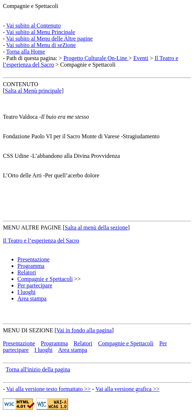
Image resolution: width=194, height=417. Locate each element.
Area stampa (31, 298)
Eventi (140, 58)
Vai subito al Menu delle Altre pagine (49, 38)
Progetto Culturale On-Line (95, 58)
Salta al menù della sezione (96, 227)
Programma (31, 266)
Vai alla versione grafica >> (128, 389)
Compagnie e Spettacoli (30, 6)
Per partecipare (34, 285)
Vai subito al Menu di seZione (41, 45)
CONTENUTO (20, 84)
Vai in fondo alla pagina (84, 330)
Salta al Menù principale (33, 91)
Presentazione (33, 259)
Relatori (26, 272)
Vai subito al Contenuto (33, 25)
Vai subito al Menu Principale (40, 32)
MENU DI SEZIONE (28, 330)
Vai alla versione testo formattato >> (48, 389)
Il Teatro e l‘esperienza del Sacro (41, 240)
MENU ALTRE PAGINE (32, 227)
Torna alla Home (25, 52)
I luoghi (26, 292)
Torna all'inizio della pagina (38, 369)
